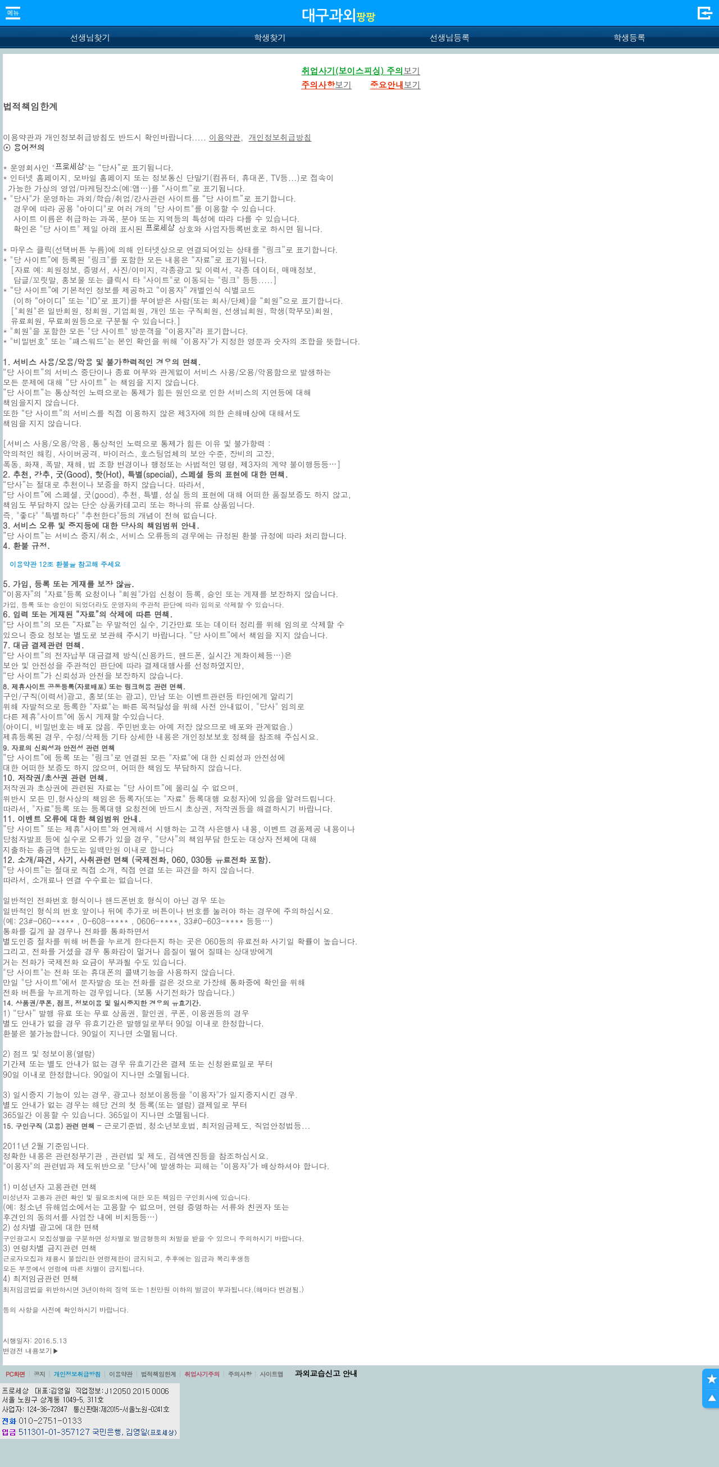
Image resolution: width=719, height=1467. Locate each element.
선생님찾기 (90, 37)
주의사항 (240, 1374)
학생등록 (629, 37)
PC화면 (15, 1374)
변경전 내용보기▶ (31, 1350)
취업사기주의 (202, 1374)
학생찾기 (270, 37)
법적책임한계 (158, 1374)
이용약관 (224, 137)
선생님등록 (449, 37)
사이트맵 (271, 1374)
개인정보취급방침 (280, 137)
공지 (39, 1374)
